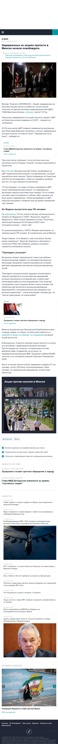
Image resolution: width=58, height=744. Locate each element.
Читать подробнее (29, 151)
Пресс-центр (26, 723)
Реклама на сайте (46, 723)
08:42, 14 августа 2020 (9, 41)
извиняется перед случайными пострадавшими (23, 335)
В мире (5, 39)
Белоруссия (7, 439)
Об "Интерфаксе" (15, 723)
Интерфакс (29, 32)
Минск (16, 439)
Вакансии (35, 723)
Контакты (5, 723)
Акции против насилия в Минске (24, 381)
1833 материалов (8, 712)
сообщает (29, 112)
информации (10, 214)
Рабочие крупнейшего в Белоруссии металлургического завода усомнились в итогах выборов (28, 56)
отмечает (9, 171)
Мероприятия (6, 725)
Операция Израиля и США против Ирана (21, 709)
